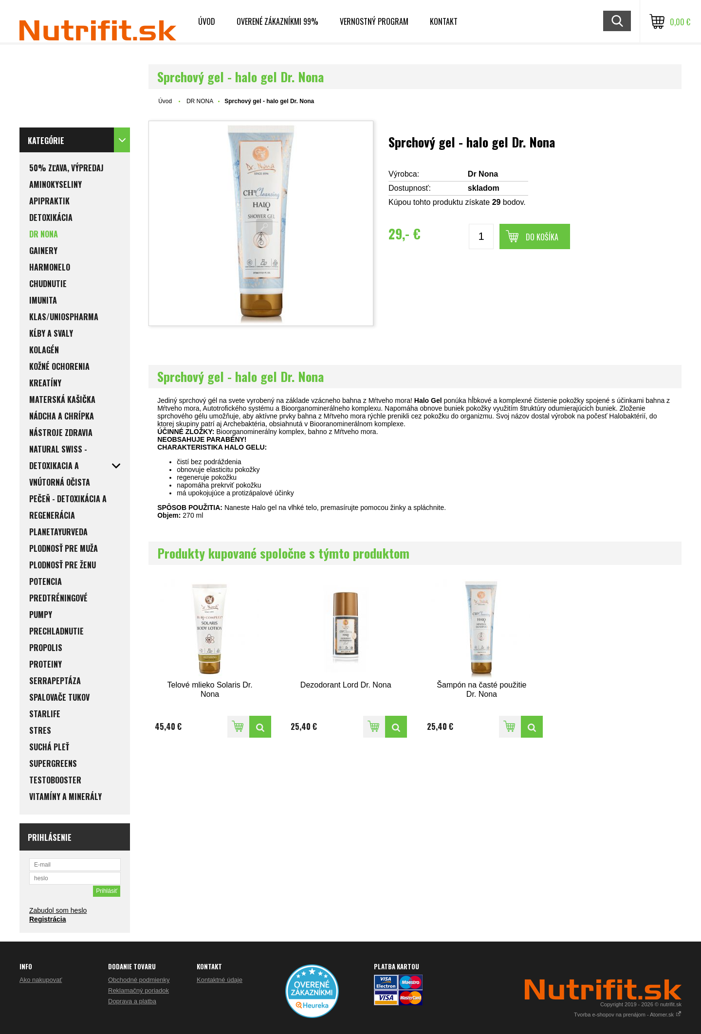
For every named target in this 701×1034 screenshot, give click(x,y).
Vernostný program (374, 21)
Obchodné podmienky (138, 979)
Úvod (206, 21)
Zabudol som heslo (58, 910)
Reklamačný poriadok (138, 990)
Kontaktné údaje (219, 979)
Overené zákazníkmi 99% (277, 21)
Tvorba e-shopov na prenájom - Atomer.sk (628, 1014)
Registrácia (47, 919)
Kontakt (444, 21)
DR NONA (199, 101)
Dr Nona (483, 174)
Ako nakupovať (40, 979)
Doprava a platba (132, 1001)
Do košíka (542, 237)
